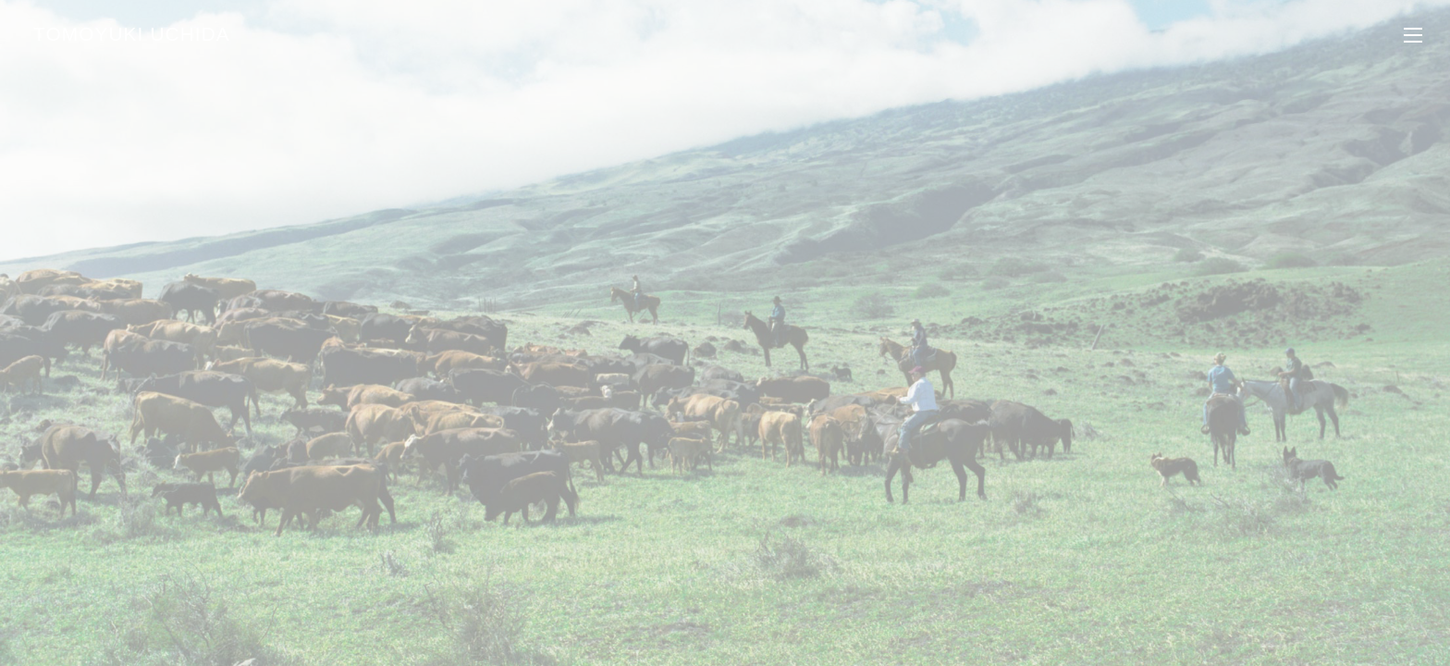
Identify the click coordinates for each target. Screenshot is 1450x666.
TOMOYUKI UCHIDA (131, 33)
